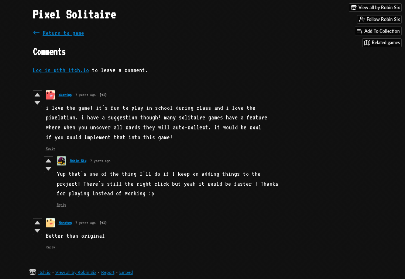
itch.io (44, 272)
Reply (50, 148)
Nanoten (65, 222)
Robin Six (78, 160)
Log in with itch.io (61, 70)
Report (107, 272)
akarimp (65, 95)
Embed (126, 272)
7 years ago (85, 95)
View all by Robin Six (75, 272)
